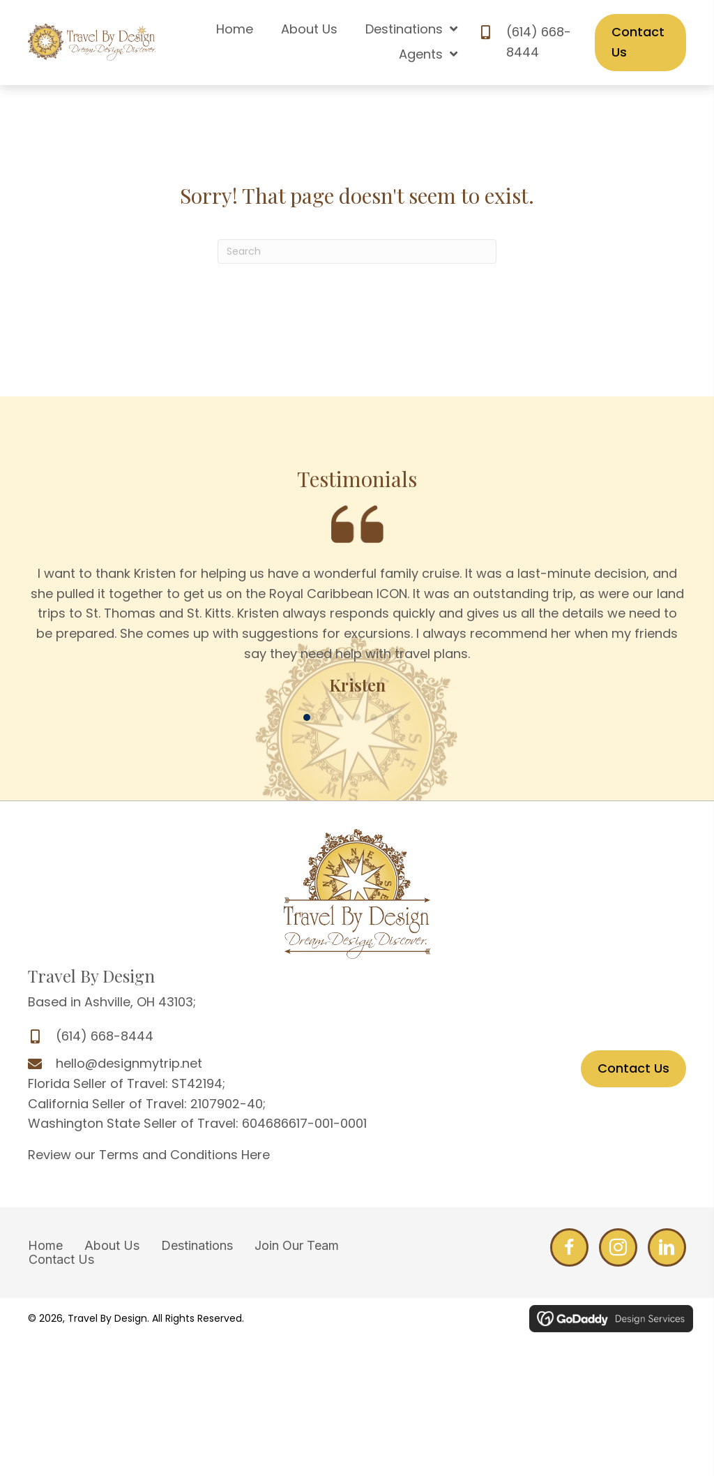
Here (255, 1154)
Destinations (197, 1246)
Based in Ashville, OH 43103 (110, 1002)
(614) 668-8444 (104, 1036)
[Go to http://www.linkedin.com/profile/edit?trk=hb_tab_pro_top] (667, 1247)
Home (45, 1246)
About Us (111, 1246)
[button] (306, 717)
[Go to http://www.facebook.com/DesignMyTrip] (569, 1247)
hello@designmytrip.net (129, 1063)
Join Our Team (297, 1246)
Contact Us (61, 1260)
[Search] (357, 251)
